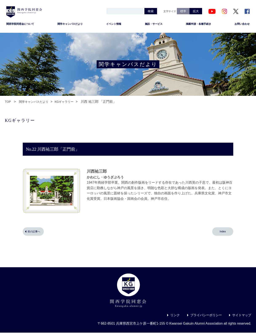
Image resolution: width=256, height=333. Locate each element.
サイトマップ (241, 315)
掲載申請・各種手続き (198, 24)
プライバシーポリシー (204, 315)
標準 (183, 11)
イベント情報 (113, 24)
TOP (8, 102)
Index (223, 231)
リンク (171, 315)
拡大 (196, 11)
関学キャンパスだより (70, 24)
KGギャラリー (64, 102)
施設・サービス (154, 24)
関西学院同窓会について (20, 24)
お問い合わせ (242, 24)
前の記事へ (34, 231)
